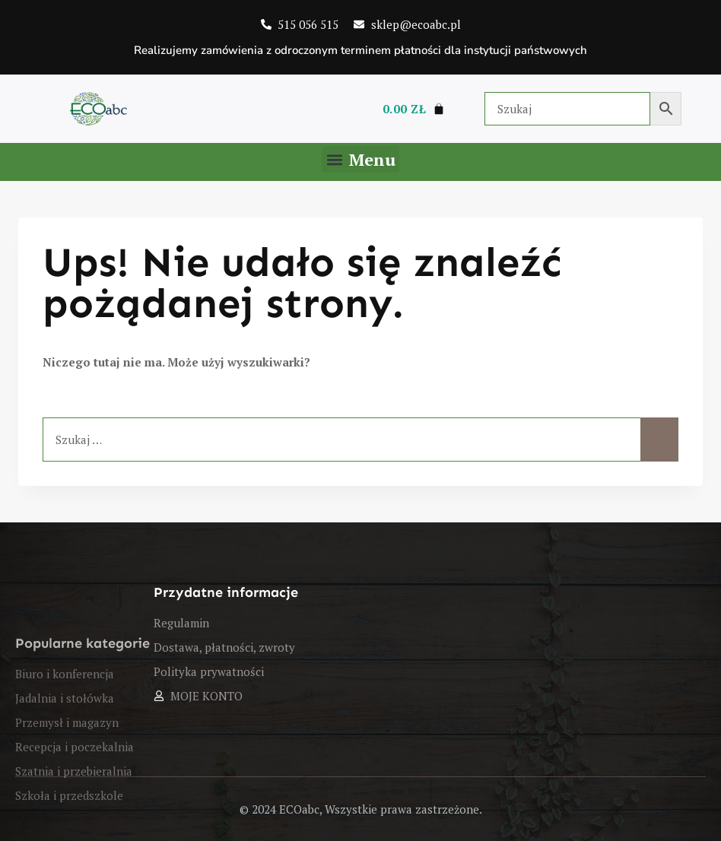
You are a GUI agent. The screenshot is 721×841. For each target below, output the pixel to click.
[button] (360, 159)
